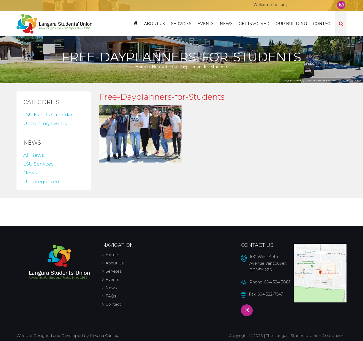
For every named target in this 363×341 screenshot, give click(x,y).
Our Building (291, 23)
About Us (154, 23)
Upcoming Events (45, 123)
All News (33, 155)
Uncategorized (41, 181)
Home (135, 23)
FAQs (111, 296)
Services (181, 23)
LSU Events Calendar (48, 114)
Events (205, 23)
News (226, 23)
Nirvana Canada (104, 335)
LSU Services (38, 164)
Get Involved (254, 23)
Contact (322, 23)
